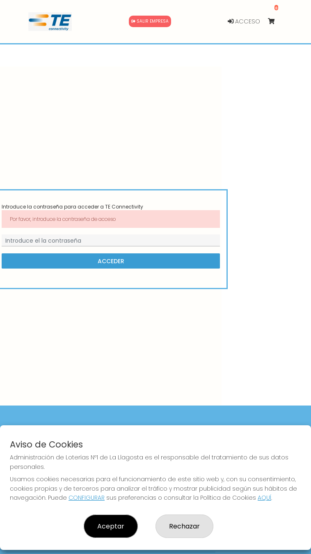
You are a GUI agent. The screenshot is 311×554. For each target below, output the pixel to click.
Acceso (244, 21)
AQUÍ (264, 498)
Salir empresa (150, 21)
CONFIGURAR (87, 498)
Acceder (111, 261)
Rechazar (184, 526)
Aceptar (110, 526)
